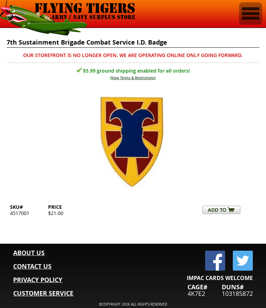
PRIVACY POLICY (37, 280)
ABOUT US (29, 253)
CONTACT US (32, 266)
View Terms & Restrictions (133, 78)
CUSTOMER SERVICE (43, 293)
